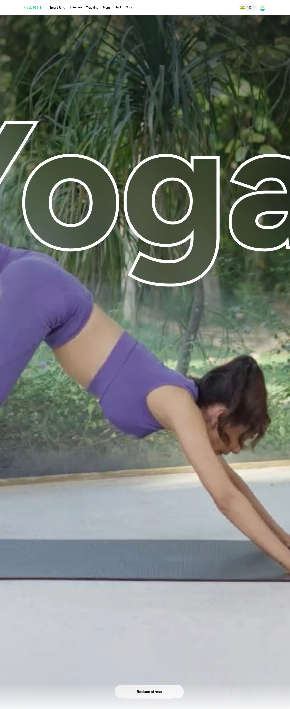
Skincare (75, 7)
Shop (130, 7)
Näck (118, 7)
